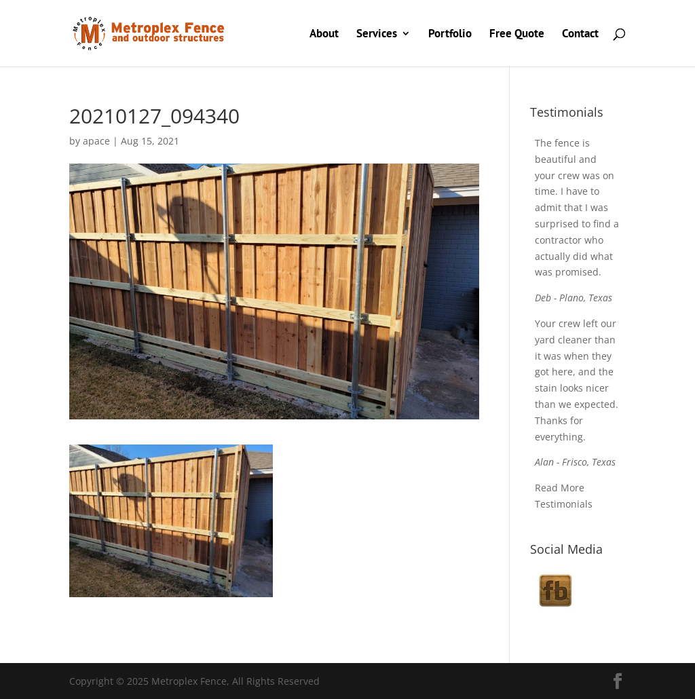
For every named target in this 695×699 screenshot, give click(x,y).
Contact (580, 35)
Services (376, 35)
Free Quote (516, 35)
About (324, 35)
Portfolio (450, 35)
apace (96, 140)
